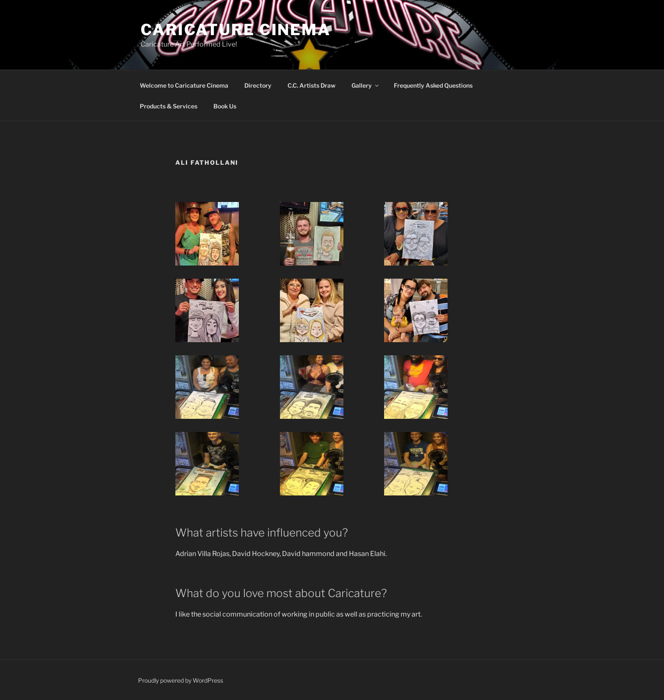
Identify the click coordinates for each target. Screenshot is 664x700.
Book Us (224, 106)
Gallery (365, 85)
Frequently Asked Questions (433, 85)
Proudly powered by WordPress (180, 680)
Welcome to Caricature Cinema (184, 85)
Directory (257, 85)
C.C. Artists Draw (311, 85)
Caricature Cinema (236, 29)
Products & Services (168, 106)
